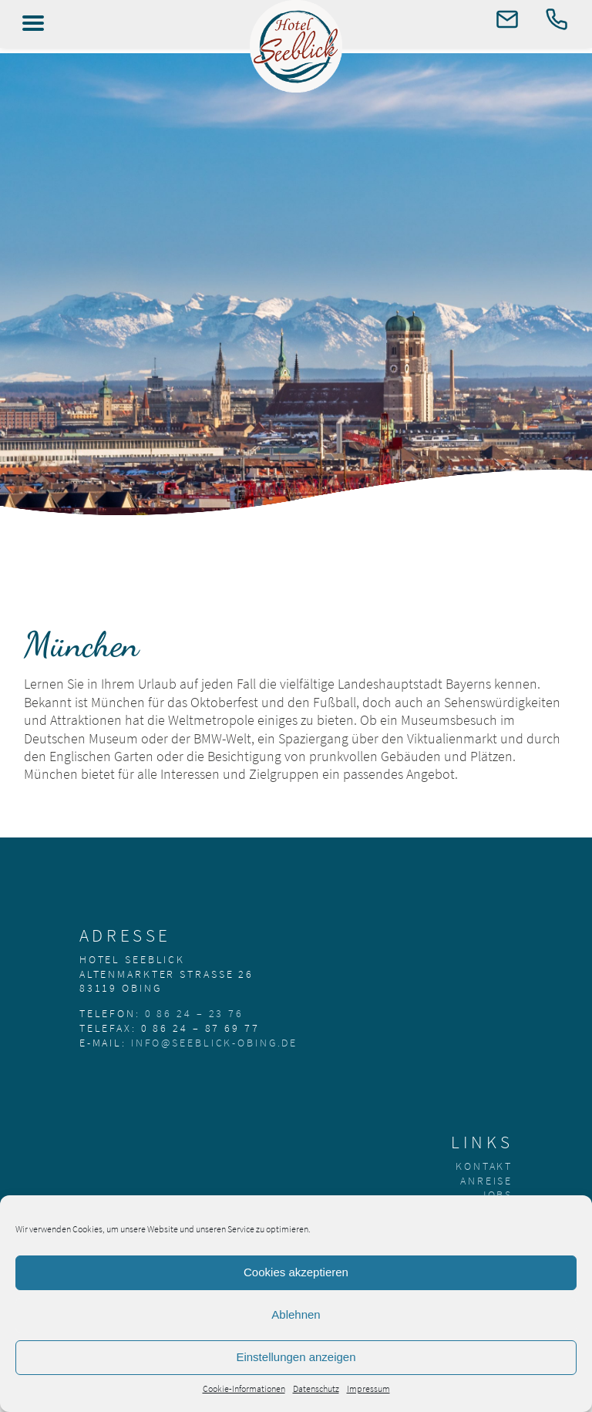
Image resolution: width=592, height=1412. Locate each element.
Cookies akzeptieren (296, 1272)
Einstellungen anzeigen (295, 1356)
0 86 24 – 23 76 (194, 1013)
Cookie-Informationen (244, 1388)
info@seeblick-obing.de (214, 1043)
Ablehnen (295, 1314)
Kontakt (484, 1166)
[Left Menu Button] (33, 23)
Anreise (486, 1181)
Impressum (368, 1388)
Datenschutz (316, 1388)
